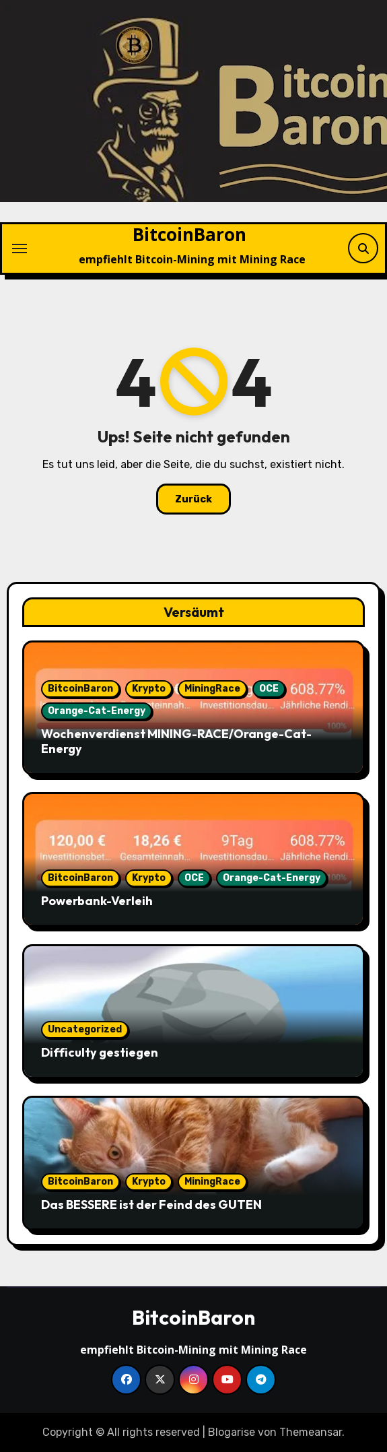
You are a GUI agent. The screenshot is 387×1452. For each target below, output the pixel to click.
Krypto (149, 688)
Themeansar (310, 1432)
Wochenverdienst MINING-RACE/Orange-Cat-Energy (176, 741)
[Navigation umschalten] (19, 248)
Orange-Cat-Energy (96, 711)
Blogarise (231, 1432)
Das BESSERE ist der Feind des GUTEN (151, 1204)
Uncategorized (85, 1029)
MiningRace (212, 688)
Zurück (193, 499)
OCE (269, 688)
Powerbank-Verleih (97, 901)
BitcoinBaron (189, 234)
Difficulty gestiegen (99, 1052)
